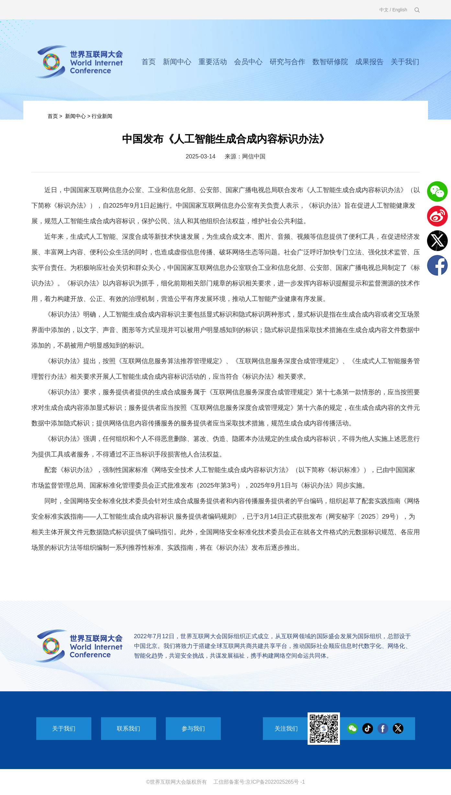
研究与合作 (287, 62)
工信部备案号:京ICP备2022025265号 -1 (259, 782)
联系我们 (128, 728)
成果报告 (369, 62)
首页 (148, 62)
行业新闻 (102, 116)
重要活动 (212, 62)
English (399, 9)
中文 (384, 9)
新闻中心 (177, 62)
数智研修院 (330, 62)
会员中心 (248, 62)
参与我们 (193, 728)
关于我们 (405, 62)
